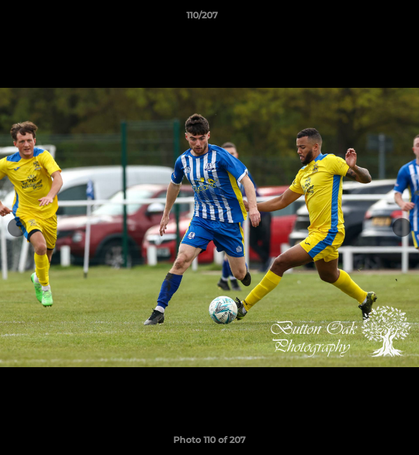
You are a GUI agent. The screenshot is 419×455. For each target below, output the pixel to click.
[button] (373, 18)
